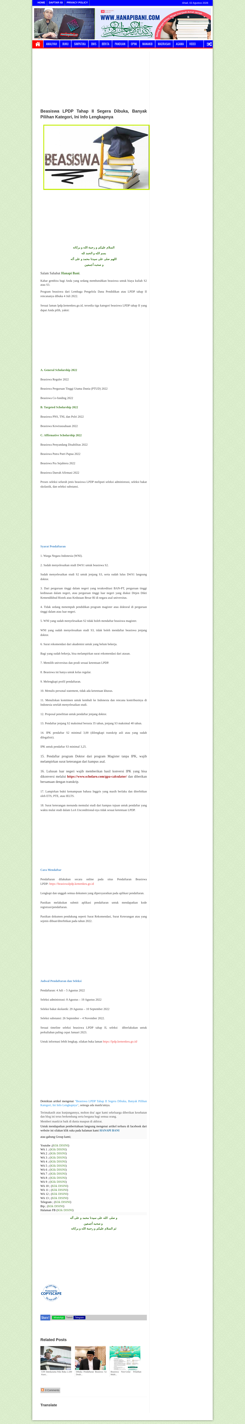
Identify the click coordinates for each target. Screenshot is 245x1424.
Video (192, 44)
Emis (93, 44)
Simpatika (80, 44)
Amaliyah (51, 44)
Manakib (147, 44)
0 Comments (50, 1390)
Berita (105, 44)
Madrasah (164, 44)
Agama (180, 44)
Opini (134, 44)
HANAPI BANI (109, 1130)
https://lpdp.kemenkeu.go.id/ (120, 1041)
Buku (65, 44)
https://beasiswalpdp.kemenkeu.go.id (71, 883)
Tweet (69, 1317)
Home (37, 44)
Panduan (120, 44)
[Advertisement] (93, 78)
